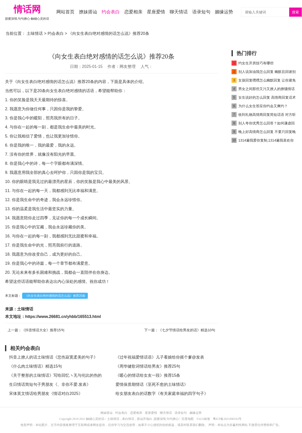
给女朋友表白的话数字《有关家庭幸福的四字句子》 (162, 393)
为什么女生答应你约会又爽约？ (260, 106)
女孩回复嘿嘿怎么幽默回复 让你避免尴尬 (264, 81)
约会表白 (111, 11)
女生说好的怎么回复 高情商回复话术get (264, 98)
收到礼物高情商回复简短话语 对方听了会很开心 (264, 115)
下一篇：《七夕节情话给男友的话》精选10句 (179, 330)
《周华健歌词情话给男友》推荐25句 (148, 366)
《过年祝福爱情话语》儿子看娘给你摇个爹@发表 (160, 357)
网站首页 (65, 11)
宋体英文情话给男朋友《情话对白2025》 (46, 393)
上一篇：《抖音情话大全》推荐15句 (36, 330)
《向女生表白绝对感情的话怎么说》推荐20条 (55, 295)
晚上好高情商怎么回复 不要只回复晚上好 (264, 132)
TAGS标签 (203, 419)
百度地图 (187, 419)
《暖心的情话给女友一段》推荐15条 (148, 375)
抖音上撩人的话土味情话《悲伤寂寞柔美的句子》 (53, 357)
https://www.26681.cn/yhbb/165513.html (63, 316)
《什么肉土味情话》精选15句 (35, 366)
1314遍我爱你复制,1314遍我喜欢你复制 (263, 141)
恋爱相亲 (133, 11)
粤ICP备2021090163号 (227, 419)
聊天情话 (179, 11)
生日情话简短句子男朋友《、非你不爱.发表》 (50, 384)
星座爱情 (156, 11)
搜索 (295, 12)
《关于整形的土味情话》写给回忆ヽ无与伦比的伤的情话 (55, 376)
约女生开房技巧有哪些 (253, 63)
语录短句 (201, 11)
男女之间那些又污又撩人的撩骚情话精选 (263, 89)
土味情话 (35, 33)
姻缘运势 (224, 11)
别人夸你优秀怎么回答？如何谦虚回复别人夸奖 (263, 124)
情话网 (27, 9)
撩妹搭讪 (88, 11)
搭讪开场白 (144, 419)
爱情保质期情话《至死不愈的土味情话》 (152, 384)
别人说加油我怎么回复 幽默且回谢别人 (264, 72)
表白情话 (128, 419)
